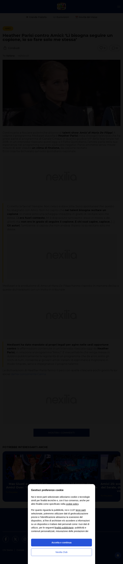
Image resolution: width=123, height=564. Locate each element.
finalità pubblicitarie (64, 527)
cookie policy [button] (72, 504)
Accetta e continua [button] (61, 542)
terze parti (81, 510)
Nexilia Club (62, 552)
